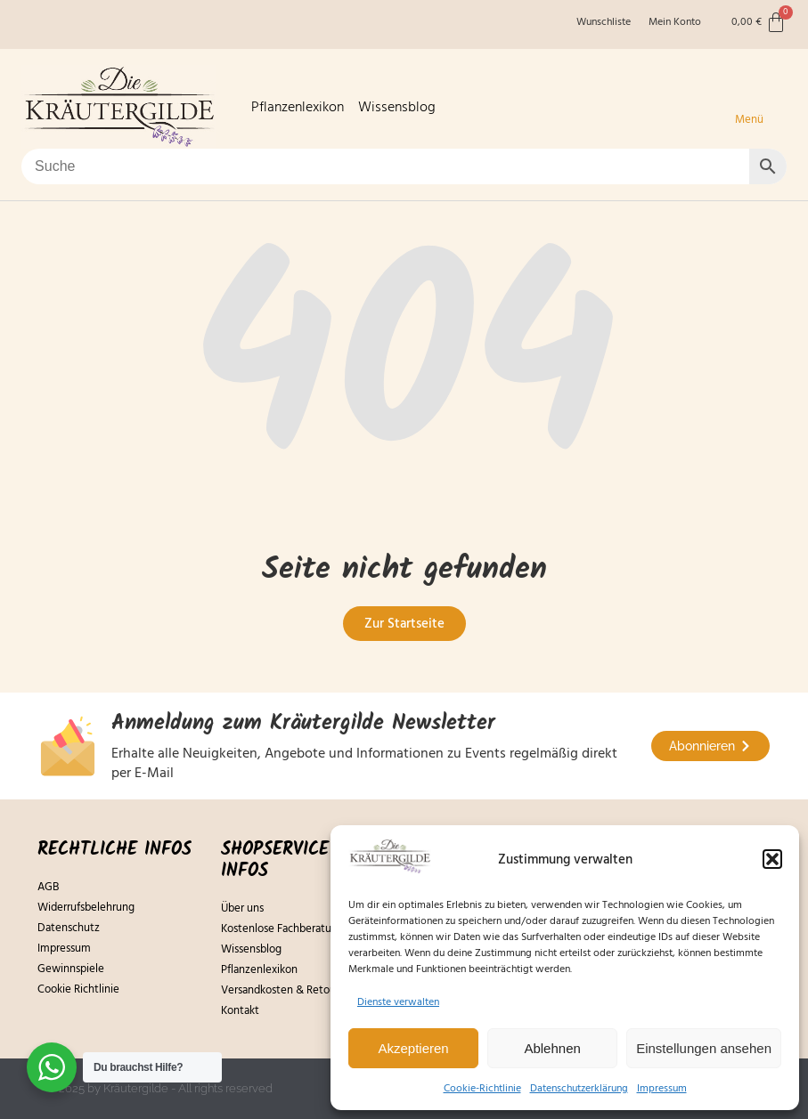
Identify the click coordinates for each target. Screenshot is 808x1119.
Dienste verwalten (398, 1002)
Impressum (662, 1088)
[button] (772, 859)
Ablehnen (552, 1048)
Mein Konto (675, 22)
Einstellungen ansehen (703, 1048)
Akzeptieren (413, 1048)
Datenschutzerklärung (579, 1088)
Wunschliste (603, 22)
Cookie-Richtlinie (482, 1088)
